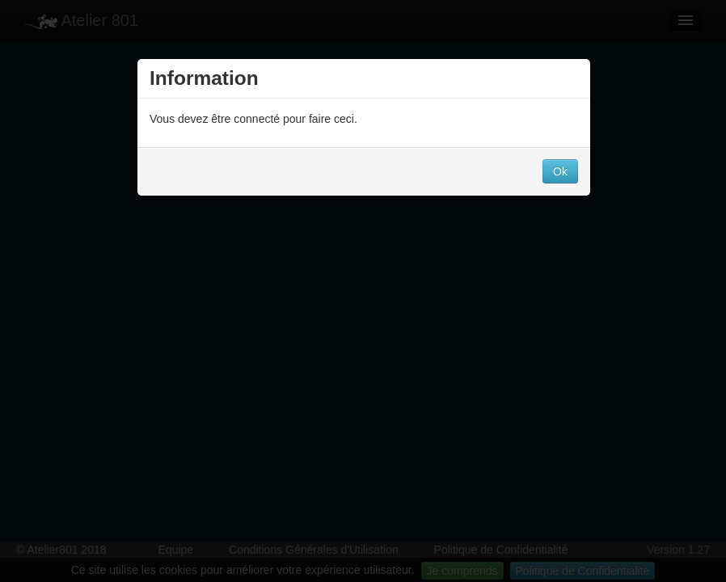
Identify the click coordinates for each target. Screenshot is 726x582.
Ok (560, 171)
